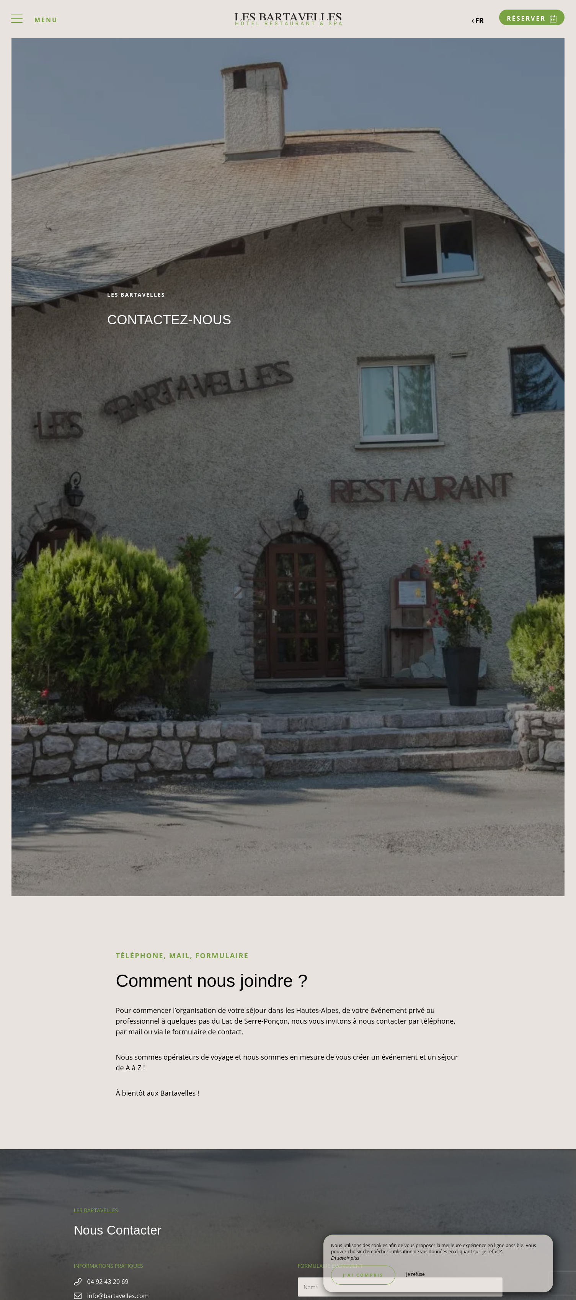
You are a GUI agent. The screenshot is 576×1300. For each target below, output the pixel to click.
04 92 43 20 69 (108, 1281)
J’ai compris (363, 1275)
